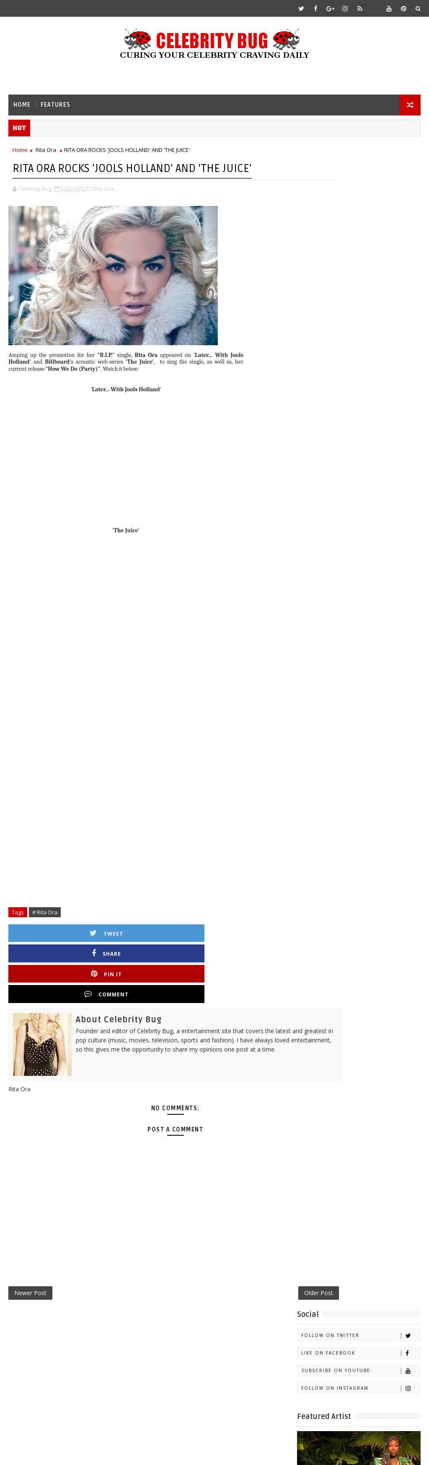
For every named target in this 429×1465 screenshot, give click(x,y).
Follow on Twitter (360, 171)
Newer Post (30, 1257)
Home (22, 104)
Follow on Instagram (360, 224)
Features (55, 104)
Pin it (188, 953)
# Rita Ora (44, 932)
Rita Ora (46, 153)
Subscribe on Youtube (360, 206)
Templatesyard (79, 1452)
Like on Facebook (360, 188)
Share (118, 953)
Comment (258, 953)
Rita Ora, (104, 209)
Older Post (265, 1257)
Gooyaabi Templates (174, 1452)
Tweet (48, 953)
